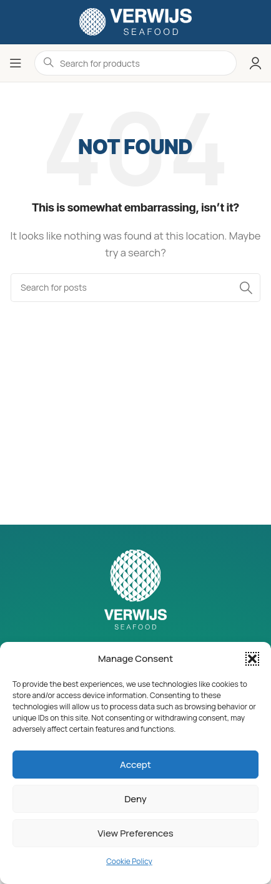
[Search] (135, 287)
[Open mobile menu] (15, 63)
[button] (252, 659)
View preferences (135, 833)
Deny (135, 798)
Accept (135, 764)
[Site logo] (135, 20)
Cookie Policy (129, 861)
